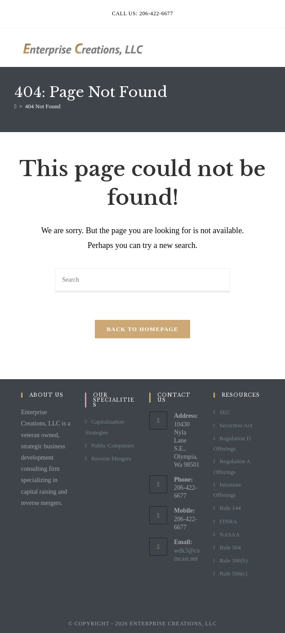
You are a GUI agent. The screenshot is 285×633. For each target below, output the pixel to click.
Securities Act (235, 425)
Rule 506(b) (233, 560)
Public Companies (112, 445)
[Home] (15, 106)
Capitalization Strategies (104, 426)
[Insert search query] (142, 280)
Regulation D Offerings (232, 443)
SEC (224, 412)
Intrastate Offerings (227, 489)
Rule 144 (229, 508)
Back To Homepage (142, 329)
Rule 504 (229, 547)
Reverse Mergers (111, 458)
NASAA (229, 534)
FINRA (228, 521)
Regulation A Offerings (232, 466)
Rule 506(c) (233, 573)
